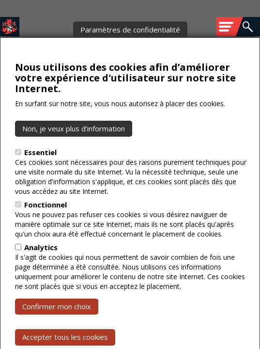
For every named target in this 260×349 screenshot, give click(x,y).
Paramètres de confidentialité (130, 48)
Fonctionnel (45, 223)
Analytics (41, 266)
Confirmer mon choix (56, 325)
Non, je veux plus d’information (73, 147)
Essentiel (40, 171)
